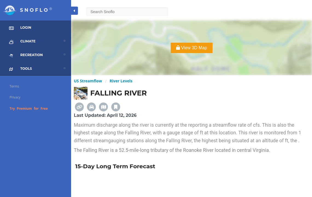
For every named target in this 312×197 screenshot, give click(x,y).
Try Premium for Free (29, 108)
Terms (14, 86)
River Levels (121, 80)
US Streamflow (88, 80)
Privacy (15, 97)
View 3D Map (191, 47)
